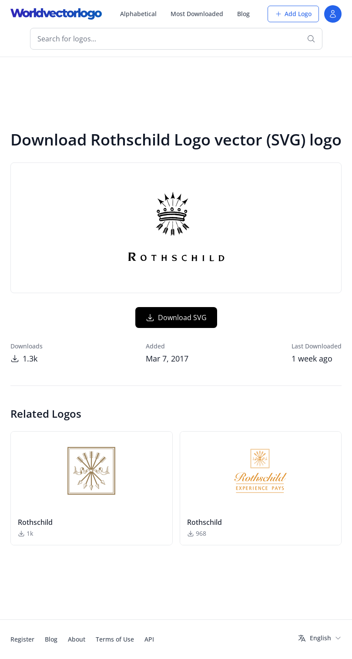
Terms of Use (115, 639)
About (76, 639)
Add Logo (293, 14)
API (149, 639)
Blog (243, 14)
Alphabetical (138, 14)
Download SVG (176, 317)
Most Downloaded (197, 14)
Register (22, 639)
